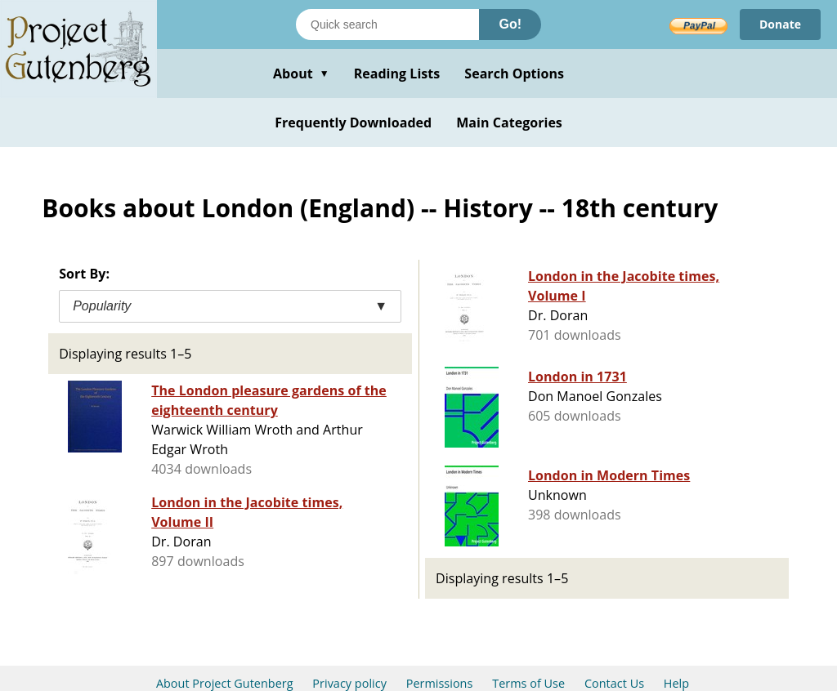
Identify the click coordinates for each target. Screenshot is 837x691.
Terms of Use (528, 683)
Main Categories (509, 123)
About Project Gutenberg (224, 683)
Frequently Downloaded (353, 123)
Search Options (514, 73)
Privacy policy (349, 683)
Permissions (439, 683)
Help (676, 683)
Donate (780, 24)
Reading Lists (397, 73)
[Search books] (387, 24)
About (301, 73)
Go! (510, 24)
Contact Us (614, 683)
